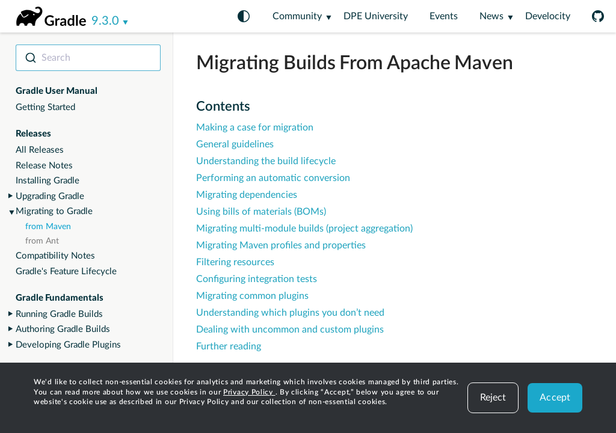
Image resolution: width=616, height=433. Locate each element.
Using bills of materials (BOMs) (261, 211)
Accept (555, 397)
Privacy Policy (249, 392)
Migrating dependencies (246, 195)
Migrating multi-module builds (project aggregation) (304, 228)
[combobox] (88, 58)
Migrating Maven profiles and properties (281, 245)
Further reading (228, 346)
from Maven (48, 227)
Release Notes (44, 165)
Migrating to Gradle (54, 211)
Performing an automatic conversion (273, 178)
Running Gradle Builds (59, 314)
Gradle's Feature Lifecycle (66, 271)
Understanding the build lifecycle (266, 161)
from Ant (42, 241)
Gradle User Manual (56, 91)
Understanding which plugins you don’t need (290, 313)
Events (444, 16)
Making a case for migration (254, 127)
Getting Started (45, 107)
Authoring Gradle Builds (63, 329)
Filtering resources (235, 262)
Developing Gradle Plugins (68, 344)
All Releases (40, 150)
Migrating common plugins (252, 296)
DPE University (375, 16)
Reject (493, 397)
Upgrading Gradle (50, 196)
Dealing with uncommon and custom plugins (290, 329)
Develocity (547, 16)
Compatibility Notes (55, 255)
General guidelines (235, 144)
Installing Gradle (47, 180)
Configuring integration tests (256, 279)
